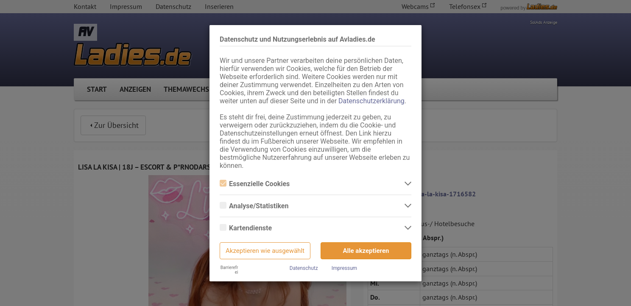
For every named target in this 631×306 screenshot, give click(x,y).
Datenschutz (304, 268)
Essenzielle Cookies (255, 184)
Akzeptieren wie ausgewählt (265, 251)
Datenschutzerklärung (371, 101)
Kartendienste (246, 228)
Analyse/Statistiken (254, 206)
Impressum (344, 268)
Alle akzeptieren (366, 251)
